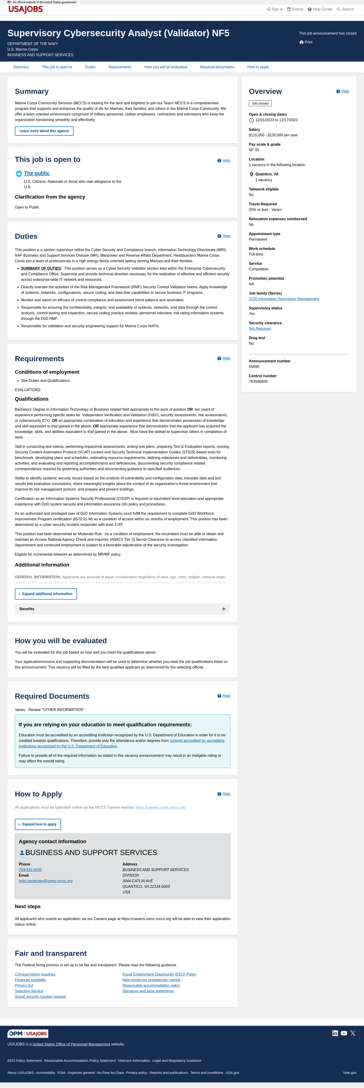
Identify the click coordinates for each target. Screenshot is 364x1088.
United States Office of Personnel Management (71, 1044)
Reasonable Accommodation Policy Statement (80, 1060)
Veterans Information (134, 1060)
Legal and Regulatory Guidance (177, 1060)
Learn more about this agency (44, 131)
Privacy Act (24, 985)
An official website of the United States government (44, 2)
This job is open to (57, 67)
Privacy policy (136, 1073)
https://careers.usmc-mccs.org (160, 807)
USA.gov (232, 1073)
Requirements (120, 67)
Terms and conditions (206, 1073)
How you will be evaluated (165, 67)
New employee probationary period (151, 980)
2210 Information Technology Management (284, 299)
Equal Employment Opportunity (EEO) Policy (159, 974)
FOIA (61, 1073)
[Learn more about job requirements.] (223, 358)
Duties (90, 67)
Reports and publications (169, 1073)
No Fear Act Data (110, 1073)
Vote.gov (350, 1073)
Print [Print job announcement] (305, 42)
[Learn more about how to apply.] (223, 794)
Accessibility (45, 1073)
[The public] (69, 179)
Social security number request (40, 997)
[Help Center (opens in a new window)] (320, 10)
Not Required (260, 329)
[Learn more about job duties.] (223, 236)
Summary (21, 67)
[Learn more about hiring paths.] (223, 160)
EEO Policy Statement (24, 1060)
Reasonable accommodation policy (151, 985)
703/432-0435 (30, 870)
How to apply (258, 67)
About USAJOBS (20, 1073)
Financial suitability (30, 980)
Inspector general (81, 1073)
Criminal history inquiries (35, 974)
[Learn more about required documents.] (223, 696)
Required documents (217, 67)
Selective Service (29, 991)
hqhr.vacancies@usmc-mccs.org (45, 881)
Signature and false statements (148, 991)
